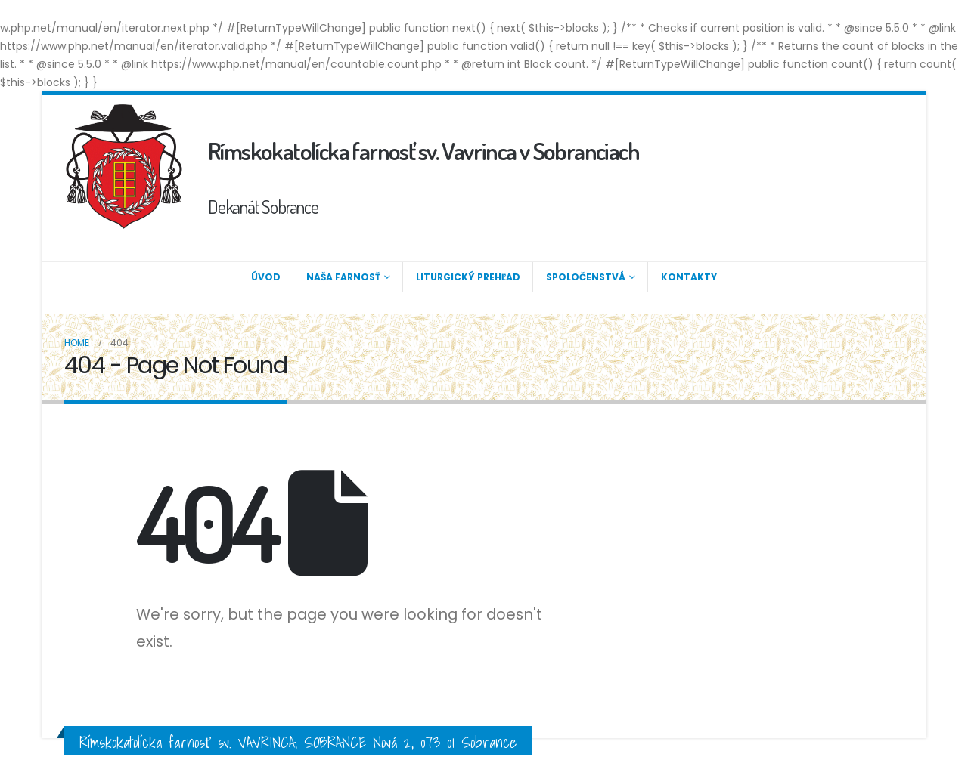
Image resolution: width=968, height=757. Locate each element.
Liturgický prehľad (468, 276)
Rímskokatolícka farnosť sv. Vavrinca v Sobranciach (423, 150)
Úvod (266, 276)
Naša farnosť (343, 276)
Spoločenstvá (585, 276)
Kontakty (689, 276)
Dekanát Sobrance (263, 206)
